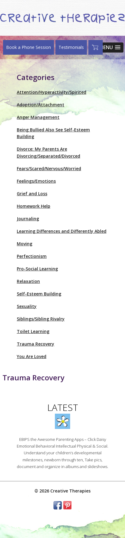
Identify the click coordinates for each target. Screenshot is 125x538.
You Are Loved (31, 356)
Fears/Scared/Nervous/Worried (49, 168)
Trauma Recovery (35, 344)
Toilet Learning (33, 331)
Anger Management (38, 117)
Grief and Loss (32, 193)
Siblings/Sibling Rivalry (41, 319)
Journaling (28, 218)
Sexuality (27, 306)
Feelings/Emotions (36, 181)
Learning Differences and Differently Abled (61, 231)
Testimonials (71, 47)
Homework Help (33, 206)
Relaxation (28, 281)
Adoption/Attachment (40, 105)
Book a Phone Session (28, 47)
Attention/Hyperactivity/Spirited (51, 92)
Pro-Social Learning (37, 269)
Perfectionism (32, 256)
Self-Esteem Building (39, 294)
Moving (24, 244)
